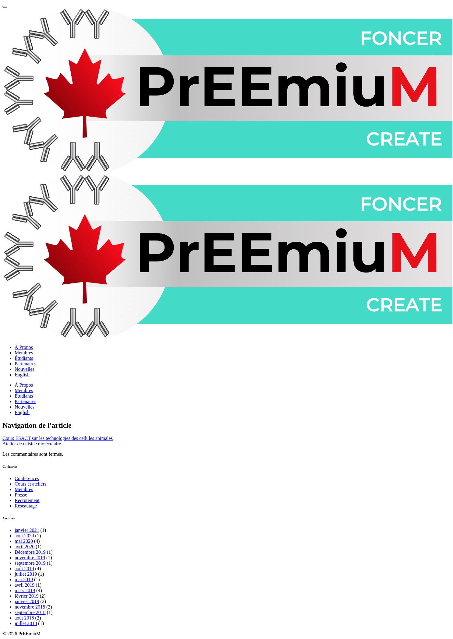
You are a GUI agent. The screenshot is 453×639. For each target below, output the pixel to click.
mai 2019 (24, 579)
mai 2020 (24, 541)
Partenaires (25, 363)
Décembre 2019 (30, 552)
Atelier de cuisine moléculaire (31, 443)
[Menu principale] (4, 7)
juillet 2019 (26, 574)
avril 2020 (24, 546)
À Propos (24, 347)
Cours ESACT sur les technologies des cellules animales (57, 438)
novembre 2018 (30, 606)
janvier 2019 (27, 601)
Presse (21, 494)
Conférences (27, 478)
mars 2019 (25, 590)
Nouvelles (24, 369)
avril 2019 (24, 585)
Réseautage (26, 505)
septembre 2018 (30, 612)
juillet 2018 (26, 623)
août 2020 (24, 535)
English (22, 374)
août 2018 (24, 617)
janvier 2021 (27, 530)
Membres (24, 352)
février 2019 (27, 596)
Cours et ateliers (30, 483)
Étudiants (24, 358)
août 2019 (24, 568)
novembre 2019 (30, 557)
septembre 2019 (30, 563)
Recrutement (27, 500)
